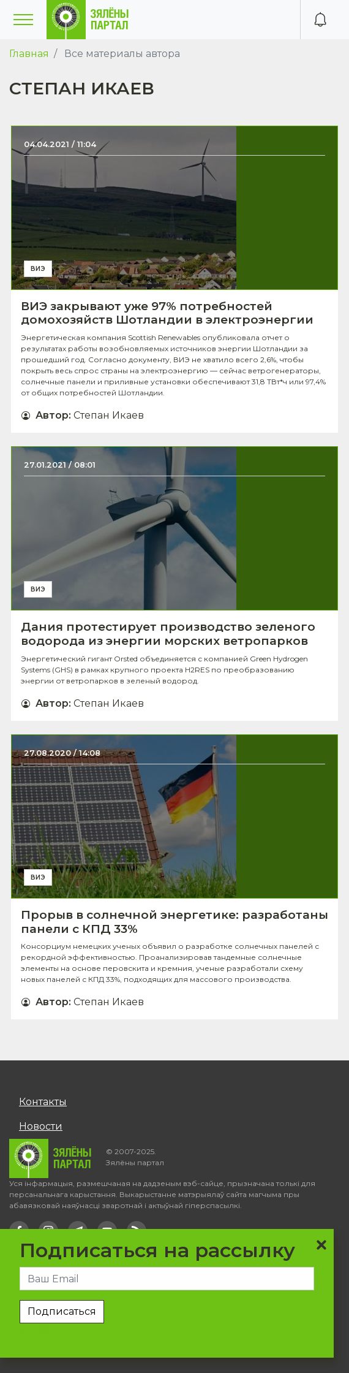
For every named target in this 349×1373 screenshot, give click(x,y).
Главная (29, 53)
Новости (40, 1126)
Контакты (43, 1102)
